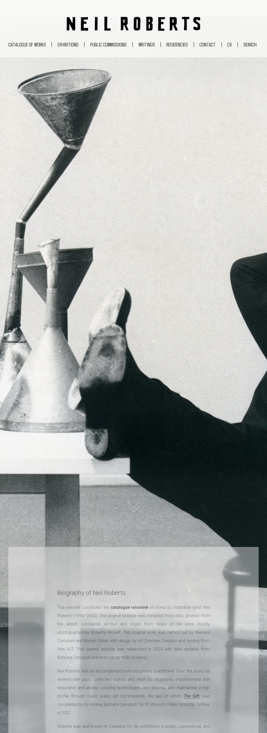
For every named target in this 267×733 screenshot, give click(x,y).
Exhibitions (68, 44)
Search (250, 44)
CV (229, 44)
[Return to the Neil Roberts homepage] (133, 25)
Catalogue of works (27, 44)
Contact (207, 44)
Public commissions (108, 44)
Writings (146, 44)
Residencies (177, 44)
